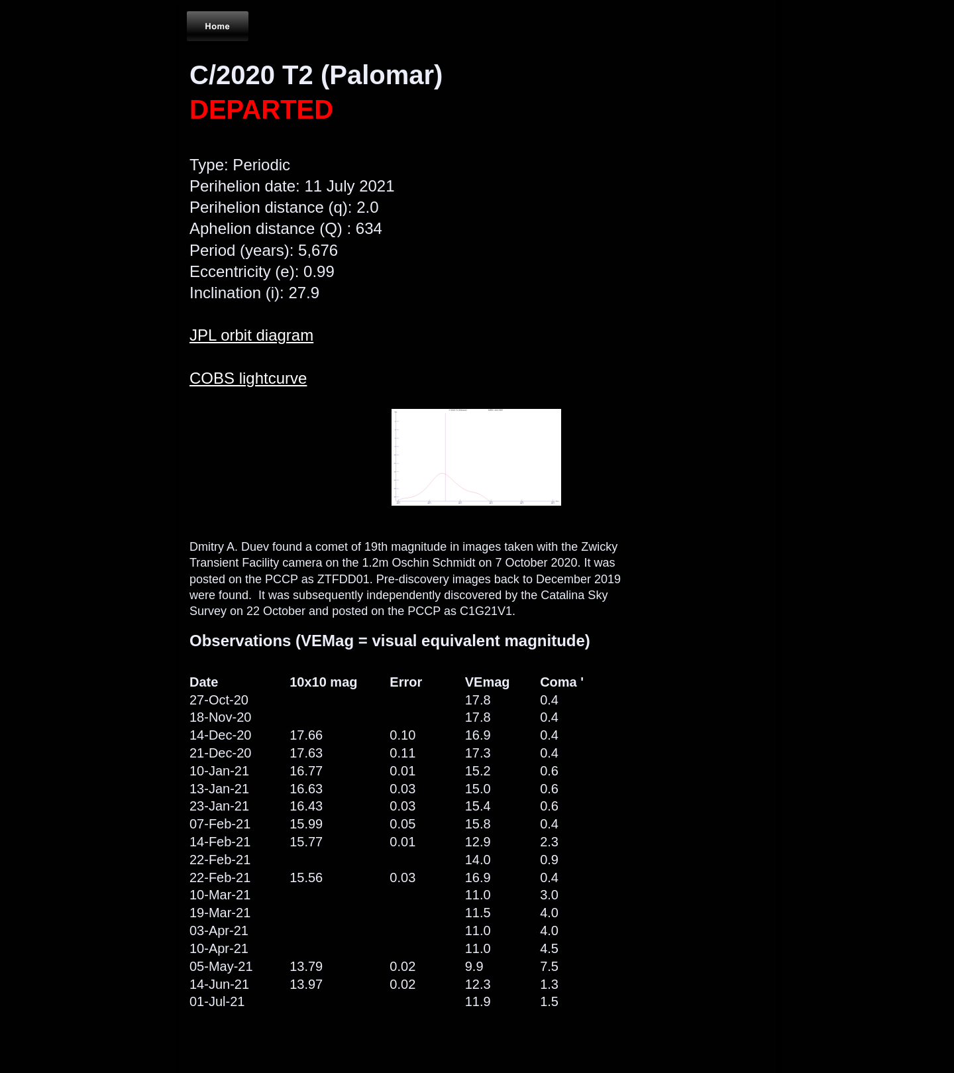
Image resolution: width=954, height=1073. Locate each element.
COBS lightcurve (248, 378)
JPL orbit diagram (251, 335)
